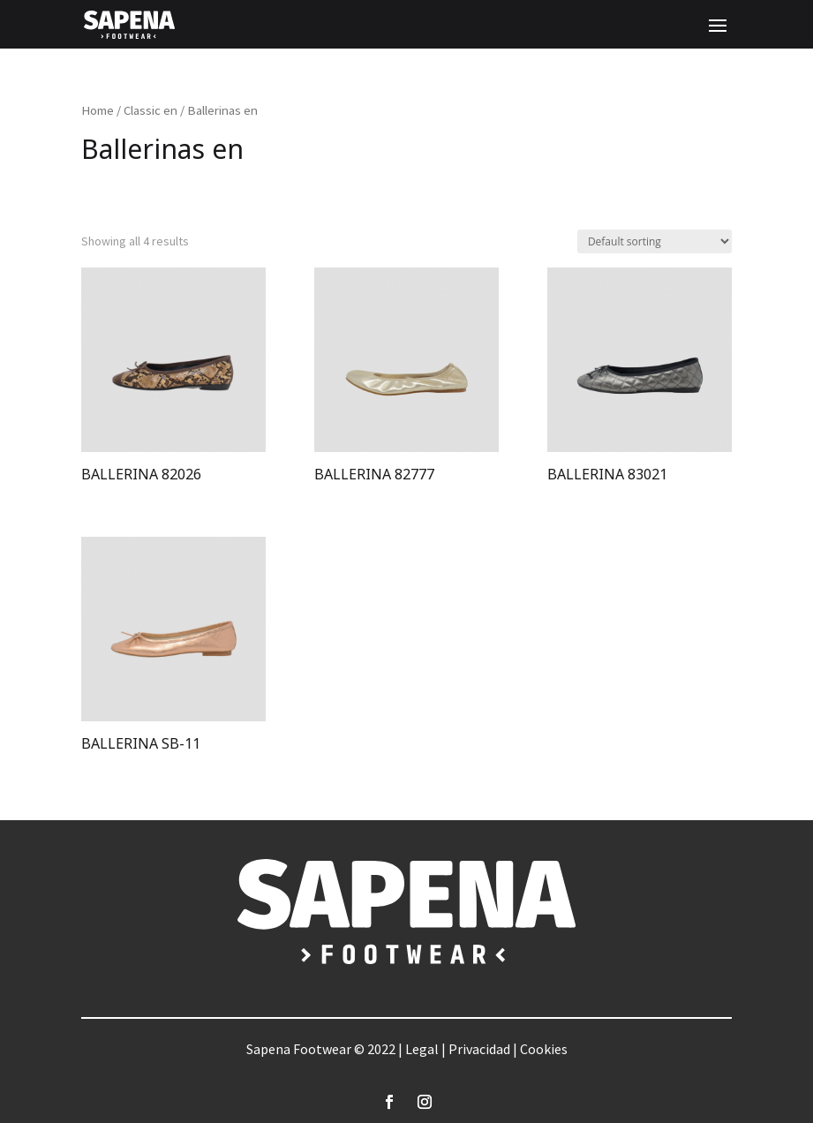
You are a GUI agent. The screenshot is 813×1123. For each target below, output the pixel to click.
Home (97, 110)
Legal (422, 1049)
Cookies (544, 1049)
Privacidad (479, 1049)
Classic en (150, 110)
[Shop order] (654, 241)
